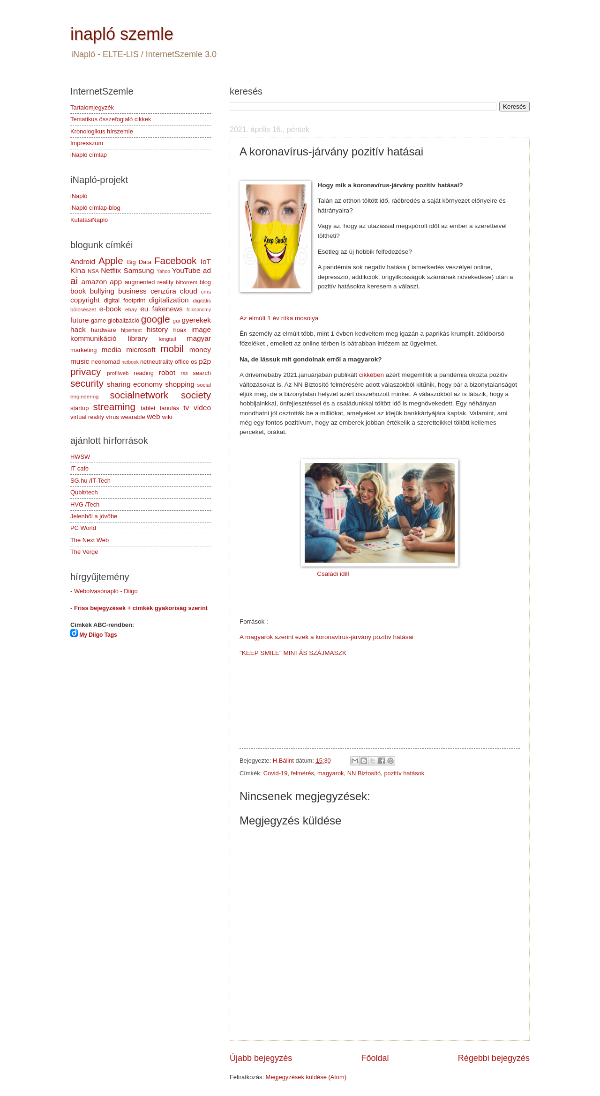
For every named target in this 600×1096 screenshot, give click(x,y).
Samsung (138, 270)
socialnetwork (139, 395)
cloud (188, 291)
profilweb (117, 373)
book (78, 291)
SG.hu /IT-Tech (90, 480)
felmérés (302, 773)
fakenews (167, 309)
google (155, 319)
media (111, 349)
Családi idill (333, 573)
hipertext (131, 330)
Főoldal (375, 1058)
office (182, 361)
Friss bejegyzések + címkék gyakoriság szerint (141, 607)
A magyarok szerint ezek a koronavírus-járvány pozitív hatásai (326, 636)
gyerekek (196, 320)
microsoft (141, 349)
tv (186, 408)
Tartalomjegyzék (92, 107)
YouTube (186, 270)
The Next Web (89, 540)
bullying (102, 291)
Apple (110, 260)
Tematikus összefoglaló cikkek (110, 119)
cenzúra (163, 291)
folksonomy (199, 309)
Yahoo (163, 271)
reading (144, 372)
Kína (77, 270)
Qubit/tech (84, 492)
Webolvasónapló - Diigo (106, 591)
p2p (205, 361)
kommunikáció (93, 338)
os (194, 361)
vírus (112, 416)
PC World (83, 527)
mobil (171, 348)
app (116, 282)
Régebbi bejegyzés (494, 1058)
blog (205, 282)
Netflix (111, 270)
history (157, 329)
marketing (83, 349)
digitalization (169, 300)
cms (206, 291)
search (202, 372)
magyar (199, 338)
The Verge (84, 551)
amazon (94, 282)
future (79, 320)
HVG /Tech (84, 504)
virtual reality (87, 416)
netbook (130, 362)
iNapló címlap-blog (95, 207)
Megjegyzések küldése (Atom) (306, 1077)
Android (82, 261)
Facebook (175, 260)
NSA (93, 271)
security (87, 383)
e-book (110, 309)
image (201, 329)
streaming (114, 406)
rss (184, 373)
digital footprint (124, 300)
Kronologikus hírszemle (101, 131)
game (98, 320)
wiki (167, 416)
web (153, 416)
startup (79, 408)
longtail (167, 339)
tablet (148, 408)
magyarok (330, 773)
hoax (179, 329)
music (79, 361)
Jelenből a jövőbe (93, 516)
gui (176, 321)
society (196, 395)
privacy (85, 371)
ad (207, 270)
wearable (132, 416)
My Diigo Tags (98, 635)
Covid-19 (275, 773)
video (202, 408)
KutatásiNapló (89, 219)
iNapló (79, 195)
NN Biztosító (364, 773)
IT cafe (79, 468)
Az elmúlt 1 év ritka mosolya (279, 318)
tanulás (170, 408)
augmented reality (149, 282)
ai (74, 280)
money (200, 349)
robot (167, 372)
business (132, 291)
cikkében (371, 374)
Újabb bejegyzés (261, 1058)
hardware (103, 329)
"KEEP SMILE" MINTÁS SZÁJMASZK (293, 652)
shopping (180, 384)
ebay (131, 309)
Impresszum (86, 143)
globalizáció (123, 320)
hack (78, 329)
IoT (206, 261)
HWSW (80, 456)
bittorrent (186, 282)
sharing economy (135, 384)
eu (144, 309)
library (138, 338)
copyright (85, 300)
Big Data (139, 261)
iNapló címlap (88, 154)
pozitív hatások (404, 773)
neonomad (105, 361)
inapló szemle (121, 34)
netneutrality (156, 361)
